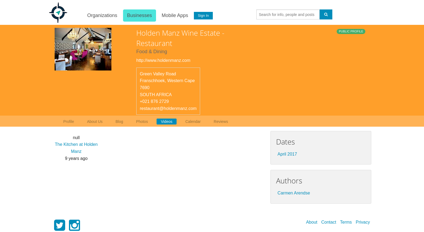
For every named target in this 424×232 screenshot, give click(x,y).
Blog (119, 121)
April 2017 (287, 154)
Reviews (221, 121)
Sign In (203, 16)
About (311, 222)
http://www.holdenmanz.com (163, 60)
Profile (68, 121)
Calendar (193, 121)
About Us (95, 121)
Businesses (139, 15)
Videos (167, 121)
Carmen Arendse (293, 193)
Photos (142, 121)
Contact (328, 222)
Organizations (102, 15)
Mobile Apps (174, 15)
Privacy (363, 222)
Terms (346, 222)
